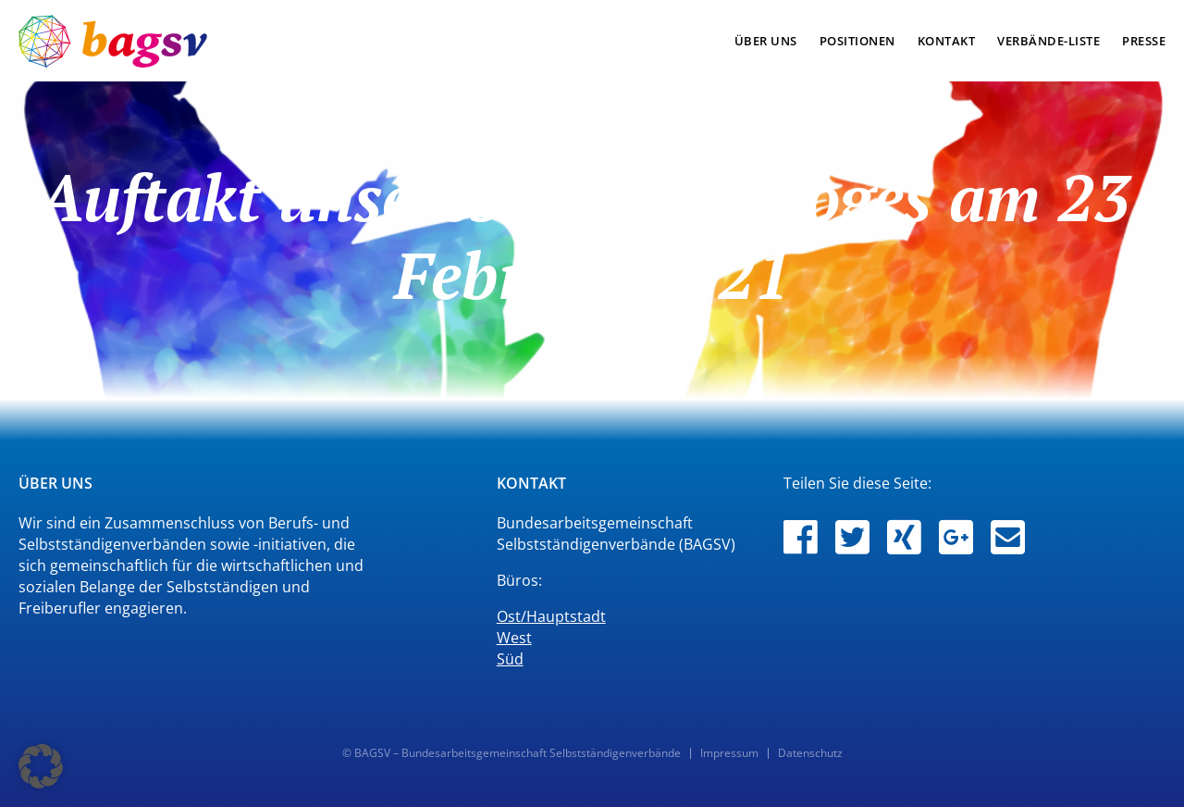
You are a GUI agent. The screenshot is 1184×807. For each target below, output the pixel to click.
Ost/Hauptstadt (551, 616)
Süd (510, 659)
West (514, 637)
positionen (857, 40)
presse (1144, 40)
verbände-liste (1048, 40)
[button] (40, 766)
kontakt (947, 40)
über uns (765, 40)
